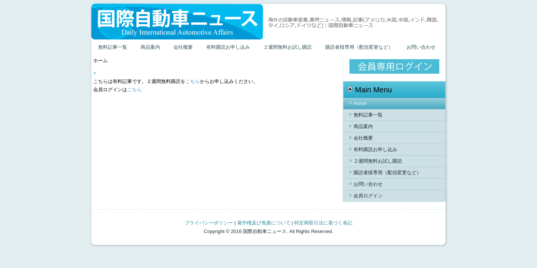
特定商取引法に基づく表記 (323, 223)
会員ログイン (368, 195)
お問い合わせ (421, 47)
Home (360, 103)
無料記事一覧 (112, 47)
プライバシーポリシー (209, 223)
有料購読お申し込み (228, 47)
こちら (192, 81)
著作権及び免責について (264, 223)
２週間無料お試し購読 (287, 47)
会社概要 (183, 47)
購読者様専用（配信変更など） (359, 47)
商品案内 (150, 47)
